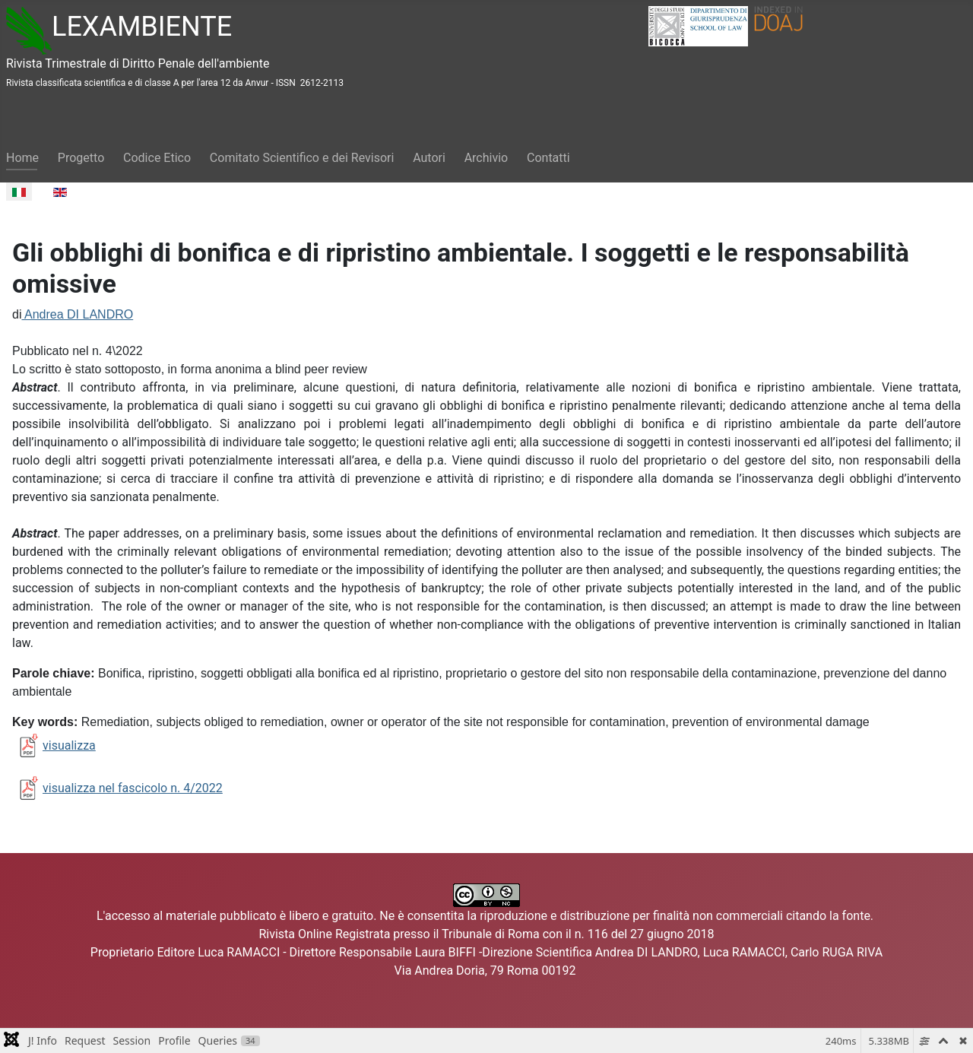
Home (22, 158)
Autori (429, 158)
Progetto (81, 158)
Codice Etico (157, 158)
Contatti (548, 158)
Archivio (486, 158)
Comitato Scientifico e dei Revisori (302, 158)
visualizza (54, 745)
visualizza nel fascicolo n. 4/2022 (133, 788)
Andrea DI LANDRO (77, 314)
